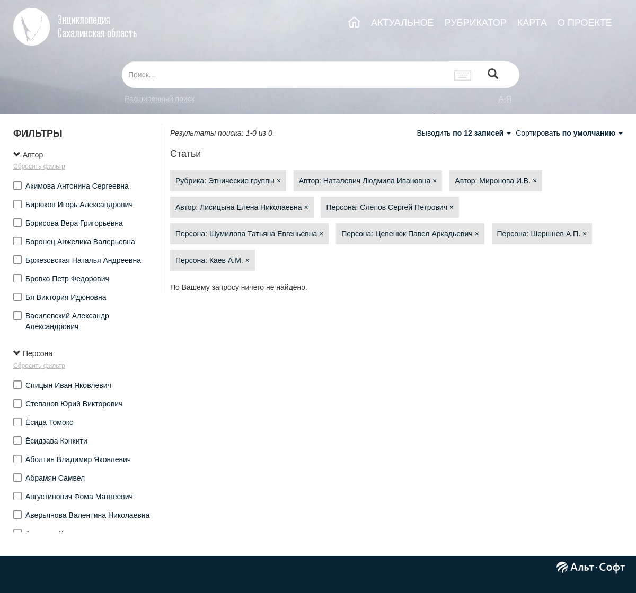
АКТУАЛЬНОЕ (402, 22)
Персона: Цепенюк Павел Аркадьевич (410, 233)
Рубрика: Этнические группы (228, 180)
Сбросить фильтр (39, 166)
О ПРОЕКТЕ (585, 22)
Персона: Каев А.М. (212, 260)
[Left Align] (493, 75)
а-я (505, 98)
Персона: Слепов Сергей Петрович (390, 207)
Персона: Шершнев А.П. (542, 233)
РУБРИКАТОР (476, 22)
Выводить (465, 133)
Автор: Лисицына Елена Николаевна (241, 207)
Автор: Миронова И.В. (496, 180)
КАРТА (532, 22)
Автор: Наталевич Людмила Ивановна (368, 180)
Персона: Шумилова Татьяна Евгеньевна (249, 233)
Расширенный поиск (160, 98)
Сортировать (569, 133)
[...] (285, 74)
